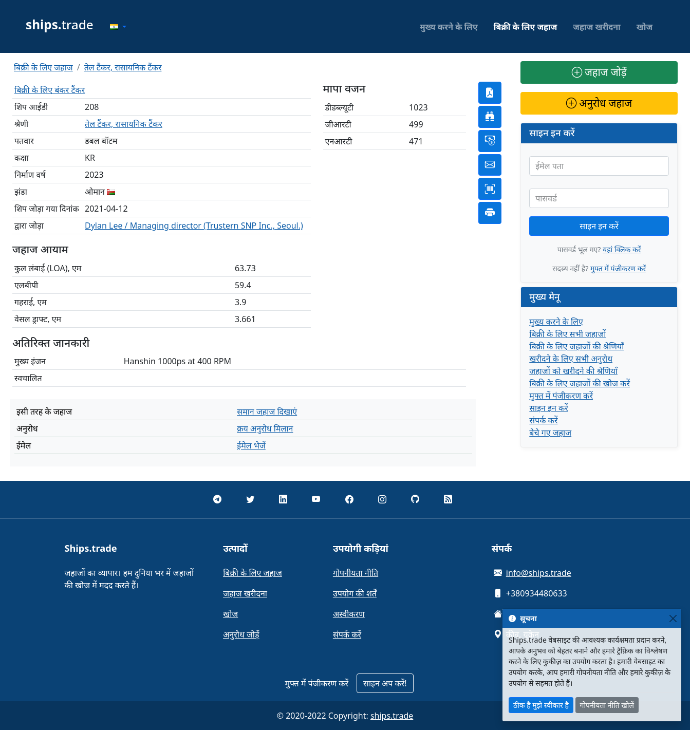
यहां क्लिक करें (622, 249)
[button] (118, 26)
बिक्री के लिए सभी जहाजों (567, 334)
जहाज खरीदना (596, 26)
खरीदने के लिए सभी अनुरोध (570, 358)
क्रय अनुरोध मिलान (265, 428)
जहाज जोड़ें (599, 72)
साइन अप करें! (384, 683)
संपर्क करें (543, 420)
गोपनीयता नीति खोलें (607, 705)
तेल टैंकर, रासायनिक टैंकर (123, 67)
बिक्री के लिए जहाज (525, 26)
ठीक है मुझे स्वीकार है (541, 705)
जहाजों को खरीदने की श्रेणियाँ (573, 371)
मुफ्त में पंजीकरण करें (618, 268)
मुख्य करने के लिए (449, 26)
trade (60, 24)
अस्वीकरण (349, 614)
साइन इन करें (599, 226)
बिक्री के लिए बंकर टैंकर (49, 90)
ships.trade (391, 715)
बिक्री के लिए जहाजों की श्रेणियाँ (576, 346)
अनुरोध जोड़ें (241, 634)
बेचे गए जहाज (550, 432)
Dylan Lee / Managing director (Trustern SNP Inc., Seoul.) (194, 225)
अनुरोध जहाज (599, 103)
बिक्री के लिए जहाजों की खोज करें (579, 383)
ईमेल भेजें (251, 445)
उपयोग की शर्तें (355, 593)
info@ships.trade (538, 572)
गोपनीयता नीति (355, 572)
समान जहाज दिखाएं (267, 411)
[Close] (672, 618)
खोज (644, 26)
